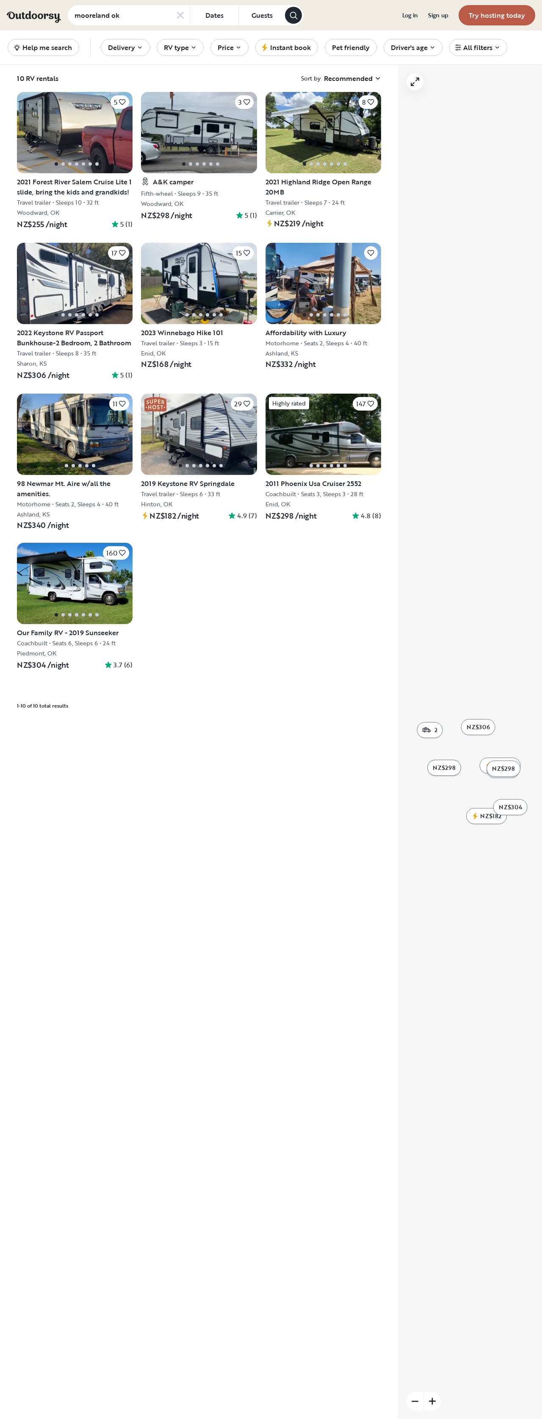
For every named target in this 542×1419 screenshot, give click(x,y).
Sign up (438, 15)
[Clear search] (180, 15)
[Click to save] (120, 102)
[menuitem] (410, 15)
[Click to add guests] (261, 15)
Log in (410, 15)
